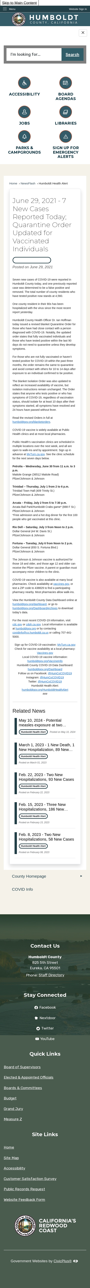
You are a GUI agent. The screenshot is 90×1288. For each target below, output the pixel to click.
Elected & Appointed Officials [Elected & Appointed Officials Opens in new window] (28, 1077)
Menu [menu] (12, 9)
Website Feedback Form (24, 1199)
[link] (78, 9)
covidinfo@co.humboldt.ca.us (31, 632)
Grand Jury (13, 1109)
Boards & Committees (23, 1088)
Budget (10, 1098)
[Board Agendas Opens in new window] (65, 88)
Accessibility (14, 1168)
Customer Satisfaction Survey (30, 1178)
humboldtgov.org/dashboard (30, 604)
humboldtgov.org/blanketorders (31, 421)
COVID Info (22, 889)
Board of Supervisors (22, 1067)
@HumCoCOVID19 (60, 673)
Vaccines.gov (45, 652)
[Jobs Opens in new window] (24, 115)
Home (13, 183)
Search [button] (72, 54)
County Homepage (29, 876)
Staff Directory (51, 975)
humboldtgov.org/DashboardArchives (35, 608)
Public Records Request (24, 1189)
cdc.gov (17, 624)
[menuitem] (45, 876)
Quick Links (45, 1054)
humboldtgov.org (26, 628)
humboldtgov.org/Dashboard (45, 669)
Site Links (45, 1134)
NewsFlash (28, 183)
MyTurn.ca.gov (36, 454)
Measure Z (13, 1119)
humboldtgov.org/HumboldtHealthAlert (45, 689)
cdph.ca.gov (33, 624)
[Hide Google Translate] (83, 33)
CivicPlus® (63, 1261)
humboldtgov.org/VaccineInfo (44, 661)
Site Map (11, 1158)
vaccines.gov (61, 583)
